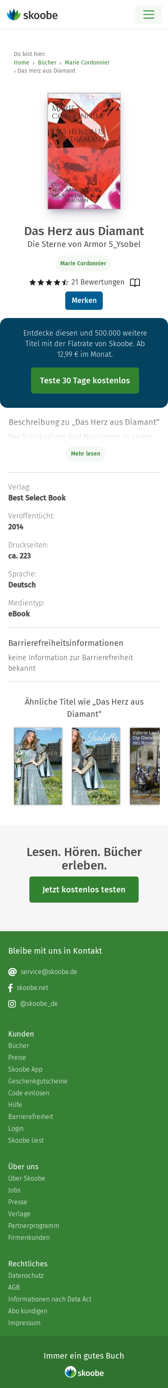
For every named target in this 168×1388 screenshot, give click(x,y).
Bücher (47, 62)
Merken (84, 300)
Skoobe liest (26, 1140)
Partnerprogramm (34, 1226)
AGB (14, 1287)
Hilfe (15, 1105)
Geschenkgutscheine (38, 1081)
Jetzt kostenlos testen (84, 889)
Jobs (14, 1190)
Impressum (24, 1323)
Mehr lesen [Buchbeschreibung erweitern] (85, 453)
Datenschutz (26, 1275)
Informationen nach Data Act (49, 1299)
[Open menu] (148, 14)
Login (16, 1128)
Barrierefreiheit (30, 1117)
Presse (17, 1202)
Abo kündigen (27, 1311)
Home (21, 62)
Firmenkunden (29, 1237)
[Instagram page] (84, 1004)
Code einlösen (28, 1093)
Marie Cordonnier (87, 62)
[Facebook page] (84, 988)
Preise (17, 1057)
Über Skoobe (26, 1178)
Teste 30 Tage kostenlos (85, 380)
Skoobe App (25, 1069)
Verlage (19, 1214)
